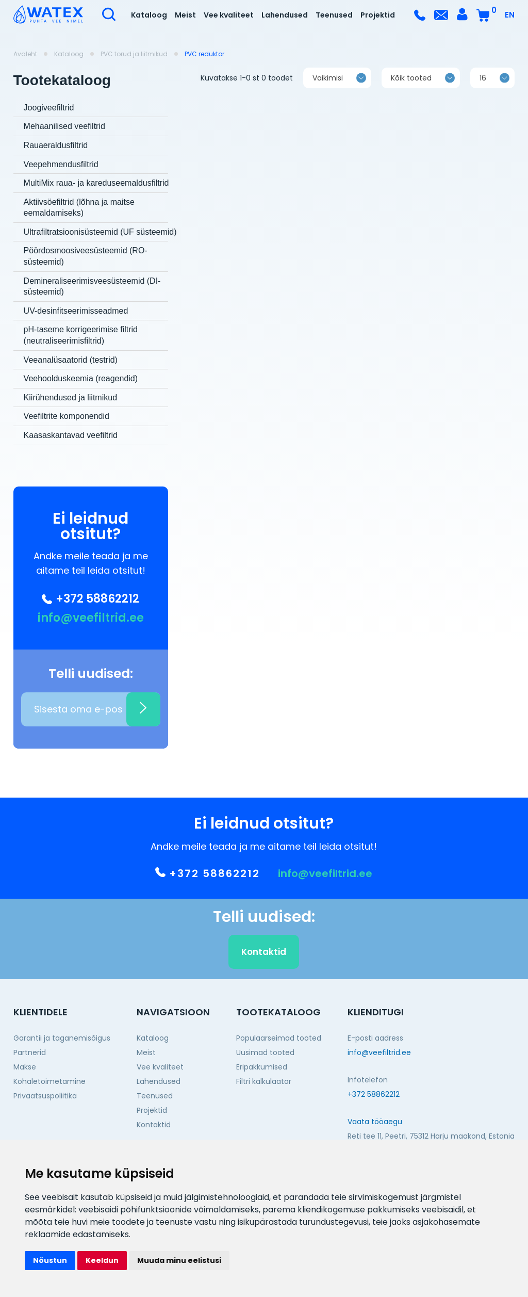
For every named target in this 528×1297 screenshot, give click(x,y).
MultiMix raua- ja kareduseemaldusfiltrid (96, 183)
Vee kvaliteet (229, 15)
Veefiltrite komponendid (66, 416)
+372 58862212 (90, 599)
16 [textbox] (483, 88)
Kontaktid (263, 961)
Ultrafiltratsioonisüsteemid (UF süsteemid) (100, 232)
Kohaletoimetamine (49, 1081)
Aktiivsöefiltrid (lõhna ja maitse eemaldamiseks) (79, 208)
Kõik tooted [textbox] (411, 88)
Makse (24, 1067)
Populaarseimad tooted (278, 1038)
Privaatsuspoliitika (45, 1096)
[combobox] (337, 87)
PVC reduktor (204, 54)
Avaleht (25, 54)
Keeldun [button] (102, 1260)
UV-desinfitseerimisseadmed (76, 310)
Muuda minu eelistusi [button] (179, 1260)
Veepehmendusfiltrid (61, 164)
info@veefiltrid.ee (91, 618)
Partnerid (29, 1052)
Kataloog (149, 15)
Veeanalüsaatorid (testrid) (71, 359)
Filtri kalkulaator (263, 1081)
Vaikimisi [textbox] (327, 88)
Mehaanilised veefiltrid (64, 126)
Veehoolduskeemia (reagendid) (81, 378)
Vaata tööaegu (375, 1121)
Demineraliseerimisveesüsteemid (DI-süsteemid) (92, 287)
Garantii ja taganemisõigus (61, 1038)
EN (510, 14)
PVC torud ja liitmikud (134, 54)
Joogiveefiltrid (49, 107)
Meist (185, 15)
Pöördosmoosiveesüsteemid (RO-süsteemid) (85, 256)
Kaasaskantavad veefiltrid (71, 435)
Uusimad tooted (265, 1052)
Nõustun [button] (50, 1260)
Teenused (334, 15)
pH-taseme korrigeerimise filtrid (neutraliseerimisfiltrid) (81, 335)
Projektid (377, 15)
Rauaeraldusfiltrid (56, 145)
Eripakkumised (261, 1067)
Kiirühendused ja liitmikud (70, 397)
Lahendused (284, 15)
